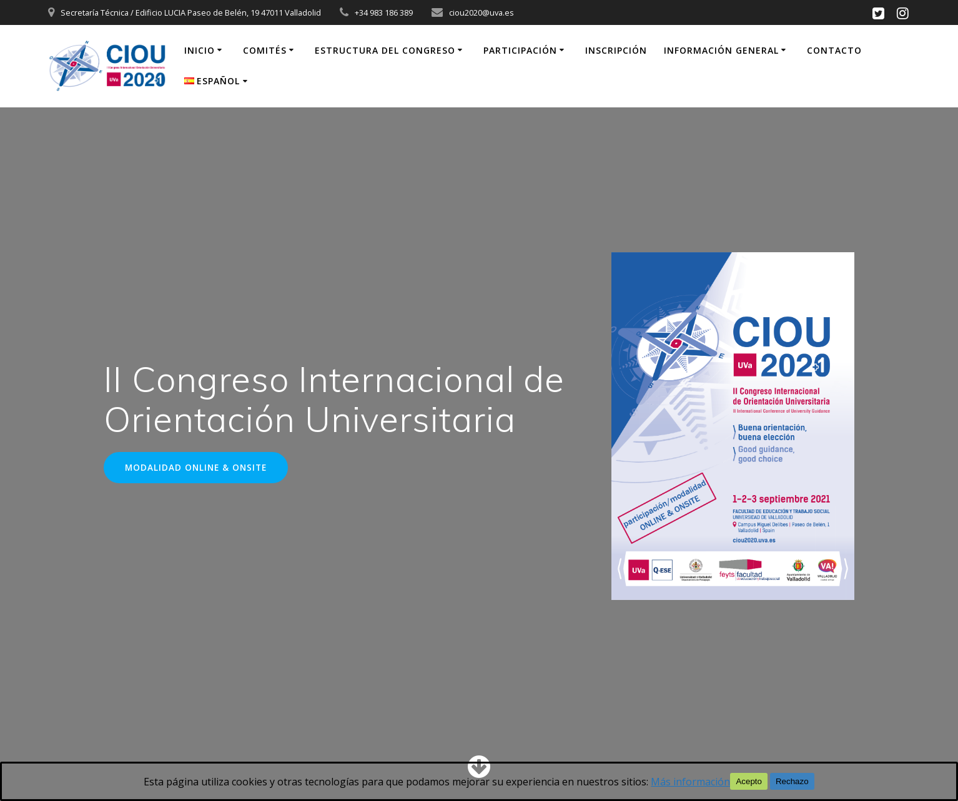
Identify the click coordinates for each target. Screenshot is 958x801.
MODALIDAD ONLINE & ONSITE (196, 467)
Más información (690, 782)
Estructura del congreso (385, 50)
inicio (199, 50)
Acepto (749, 781)
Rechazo (792, 781)
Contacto (834, 50)
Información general (721, 50)
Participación (520, 50)
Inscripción (616, 50)
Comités (265, 50)
